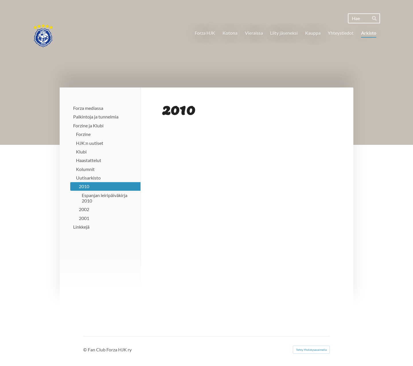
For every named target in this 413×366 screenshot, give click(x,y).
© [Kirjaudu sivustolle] (85, 349)
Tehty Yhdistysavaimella (311, 349)
